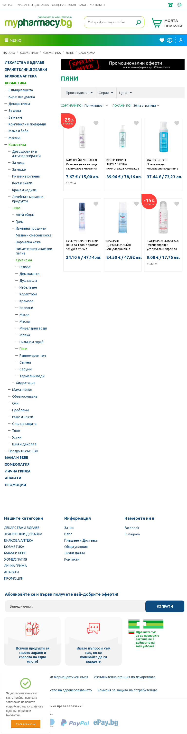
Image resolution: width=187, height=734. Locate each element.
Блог (83, 4)
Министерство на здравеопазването (63, 690)
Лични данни (74, 553)
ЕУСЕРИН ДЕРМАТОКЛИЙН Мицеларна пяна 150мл (118, 245)
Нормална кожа (28, 242)
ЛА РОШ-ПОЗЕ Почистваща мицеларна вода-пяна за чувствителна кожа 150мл (162, 164)
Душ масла (28, 280)
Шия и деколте (24, 444)
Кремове (26, 301)
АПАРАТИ (13, 478)
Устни (16, 437)
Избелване (28, 287)
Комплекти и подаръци (27, 124)
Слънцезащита (21, 90)
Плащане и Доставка (32, 4)
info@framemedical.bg (180, 5)
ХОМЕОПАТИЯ (17, 464)
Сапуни (25, 362)
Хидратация (25, 382)
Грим (20, 221)
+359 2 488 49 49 (171, 5)
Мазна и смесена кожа (33, 235)
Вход (181, 40)
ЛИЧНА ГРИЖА (17, 471)
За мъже (15, 117)
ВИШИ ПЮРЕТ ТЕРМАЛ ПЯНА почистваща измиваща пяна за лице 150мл (122, 164)
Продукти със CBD (23, 451)
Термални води (32, 376)
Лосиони (26, 307)
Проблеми (20, 410)
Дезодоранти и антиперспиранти (26, 153)
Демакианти (29, 273)
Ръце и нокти (22, 416)
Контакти (97, 4)
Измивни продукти (31, 228)
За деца (15, 110)
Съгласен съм (26, 724)
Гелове (25, 266)
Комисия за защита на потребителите (127, 690)
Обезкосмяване (24, 396)
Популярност (96, 105)
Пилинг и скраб (31, 341)
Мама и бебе (18, 131)
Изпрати (165, 606)
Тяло (16, 430)
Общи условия (64, 4)
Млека (24, 335)
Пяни (23, 348)
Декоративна (19, 103)
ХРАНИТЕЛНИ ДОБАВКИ (26, 69)
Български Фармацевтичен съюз (62, 677)
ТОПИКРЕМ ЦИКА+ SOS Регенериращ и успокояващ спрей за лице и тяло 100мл (163, 245)
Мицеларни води (33, 328)
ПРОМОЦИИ (15, 485)
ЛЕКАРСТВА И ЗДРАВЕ (24, 63)
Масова (14, 137)
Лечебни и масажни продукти (27, 198)
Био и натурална (22, 96)
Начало (9, 53)
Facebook (131, 527)
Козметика (52, 53)
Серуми (25, 369)
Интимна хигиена (26, 176)
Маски (24, 314)
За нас (7, 4)
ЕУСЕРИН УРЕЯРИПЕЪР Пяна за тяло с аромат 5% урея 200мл (82, 245)
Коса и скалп (22, 183)
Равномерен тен (32, 355)
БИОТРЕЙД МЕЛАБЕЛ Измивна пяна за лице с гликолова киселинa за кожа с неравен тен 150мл (82, 164)
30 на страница (146, 105)
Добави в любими (96, 123)
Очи (15, 403)
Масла (24, 321)
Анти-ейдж (25, 214)
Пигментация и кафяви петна (34, 250)
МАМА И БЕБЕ (16, 458)
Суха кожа (87, 53)
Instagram (132, 534)
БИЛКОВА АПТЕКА (21, 76)
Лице (70, 53)
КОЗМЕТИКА (29, 53)
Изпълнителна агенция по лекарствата (124, 677)
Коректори (28, 294)
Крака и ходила (24, 190)
